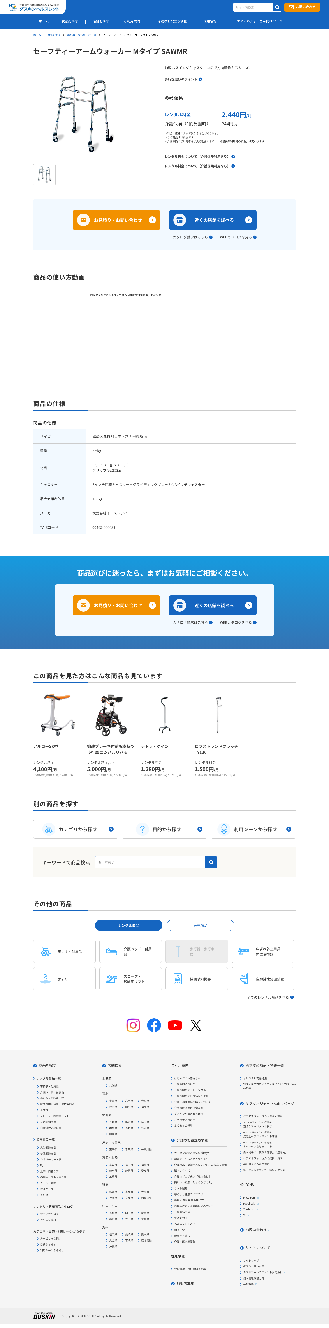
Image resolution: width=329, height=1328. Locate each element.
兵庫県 (113, 1197)
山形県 (129, 1106)
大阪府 (145, 1192)
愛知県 (145, 1170)
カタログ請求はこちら (190, 237)
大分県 (113, 1240)
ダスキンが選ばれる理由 (188, 1113)
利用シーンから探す (52, 1250)
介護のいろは (182, 1212)
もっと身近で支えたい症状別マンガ (264, 1170)
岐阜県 (113, 1170)
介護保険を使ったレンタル (190, 1090)
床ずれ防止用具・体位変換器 (57, 1104)
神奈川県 (146, 1149)
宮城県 (145, 1101)
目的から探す (48, 1244)
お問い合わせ (306, 7)
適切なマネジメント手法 (257, 1124)
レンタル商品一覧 (48, 1078)
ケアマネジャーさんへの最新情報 (263, 1116)
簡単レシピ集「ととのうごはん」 (194, 1182)
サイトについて (258, 1248)
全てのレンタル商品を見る (268, 997)
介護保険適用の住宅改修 (188, 1108)
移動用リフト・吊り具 (53, 1177)
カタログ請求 (48, 1219)
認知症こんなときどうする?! (191, 1158)
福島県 (145, 1106)
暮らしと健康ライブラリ (188, 1194)
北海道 (113, 1085)
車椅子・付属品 (49, 1086)
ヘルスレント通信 (184, 1224)
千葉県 (129, 1149)
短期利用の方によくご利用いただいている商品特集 (269, 1086)
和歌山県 (146, 1197)
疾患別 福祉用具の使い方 (189, 1200)
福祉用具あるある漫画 (256, 1164)
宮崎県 (129, 1240)
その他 (44, 1195)
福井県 (145, 1164)
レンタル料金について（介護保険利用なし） (197, 166)
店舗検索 (115, 1065)
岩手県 (129, 1101)
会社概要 (248, 1284)
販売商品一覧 (45, 1139)
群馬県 (113, 1128)
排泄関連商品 (48, 1153)
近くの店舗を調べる (214, 220)
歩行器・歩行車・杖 (52, 1098)
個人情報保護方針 (253, 1278)
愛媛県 (145, 1219)
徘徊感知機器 (48, 1122)
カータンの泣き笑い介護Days (191, 1153)
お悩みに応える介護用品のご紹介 (194, 1206)
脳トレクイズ (182, 1170)
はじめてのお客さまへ (187, 1078)
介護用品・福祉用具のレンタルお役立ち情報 (200, 1164)
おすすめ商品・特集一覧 (265, 1065)
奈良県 (129, 1197)
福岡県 (113, 1234)
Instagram (249, 1197)
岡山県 (129, 1213)
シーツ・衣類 (48, 1183)
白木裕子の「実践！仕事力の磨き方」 (265, 1152)
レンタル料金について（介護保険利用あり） (197, 156)
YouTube (248, 1209)
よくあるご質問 (183, 1125)
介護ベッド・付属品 (52, 1092)
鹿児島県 (146, 1240)
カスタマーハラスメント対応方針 (263, 1272)
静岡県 (129, 1170)
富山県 (113, 1164)
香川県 (129, 1219)
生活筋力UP (181, 1218)
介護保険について (184, 1084)
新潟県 (145, 1128)
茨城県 (113, 1122)
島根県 (113, 1213)
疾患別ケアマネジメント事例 (260, 1134)
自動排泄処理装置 (50, 1128)
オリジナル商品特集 (255, 1078)
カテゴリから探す (50, 1238)
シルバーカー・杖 (50, 1159)
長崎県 (129, 1234)
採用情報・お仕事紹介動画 (190, 1269)
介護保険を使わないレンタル (191, 1096)
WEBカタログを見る (236, 237)
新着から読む (182, 1235)
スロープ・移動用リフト (54, 1116)
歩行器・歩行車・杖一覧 (82, 35)
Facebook (249, 1203)
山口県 (113, 1219)
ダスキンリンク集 (253, 1266)
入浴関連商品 (48, 1147)
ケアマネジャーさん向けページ (270, 1104)
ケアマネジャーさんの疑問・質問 (263, 1158)
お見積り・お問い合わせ (118, 220)
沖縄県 (113, 1246)
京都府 (129, 1192)
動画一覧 (179, 1229)
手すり (44, 1110)
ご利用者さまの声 (184, 1119)
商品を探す (54, 35)
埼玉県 (145, 1122)
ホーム (37, 35)
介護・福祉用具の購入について (192, 1102)
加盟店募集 (185, 1284)
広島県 (145, 1213)
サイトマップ (251, 1260)
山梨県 (113, 1134)
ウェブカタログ (49, 1213)
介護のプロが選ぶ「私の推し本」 (194, 1176)
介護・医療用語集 (184, 1241)
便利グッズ (46, 1189)
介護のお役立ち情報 (192, 1140)
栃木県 (129, 1122)
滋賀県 (113, 1192)
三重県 (113, 1176)
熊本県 (145, 1234)
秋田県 (113, 1106)
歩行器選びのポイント (181, 79)
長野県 (129, 1128)
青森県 (113, 1101)
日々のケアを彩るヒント (257, 1144)
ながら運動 (180, 1188)
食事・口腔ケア (49, 1171)
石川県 (129, 1164)
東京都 (113, 1149)
